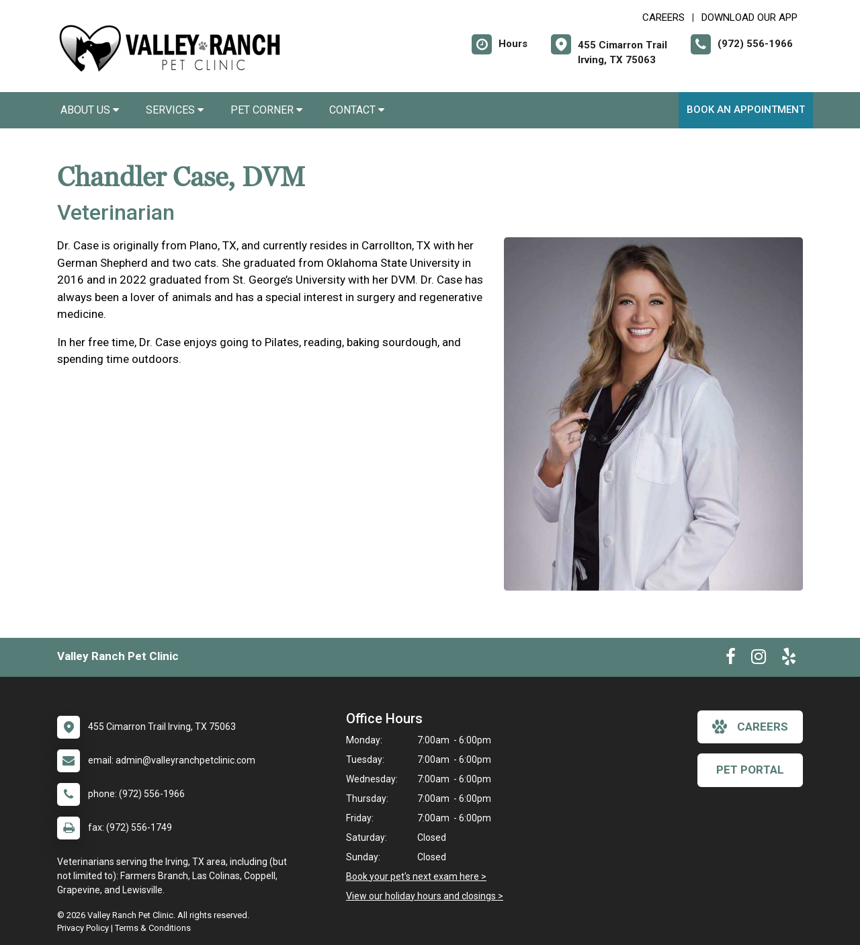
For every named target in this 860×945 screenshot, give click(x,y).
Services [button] (175, 110)
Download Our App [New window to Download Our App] (749, 17)
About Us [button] (89, 110)
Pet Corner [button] (266, 110)
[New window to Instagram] (758, 659)
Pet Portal (750, 769)
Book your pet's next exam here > (416, 876)
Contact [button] (356, 110)
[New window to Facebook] (730, 659)
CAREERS (663, 17)
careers (750, 726)
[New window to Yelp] (789, 659)
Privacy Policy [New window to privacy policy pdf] (83, 928)
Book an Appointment (746, 110)
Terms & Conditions (153, 928)
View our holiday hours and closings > (424, 896)
